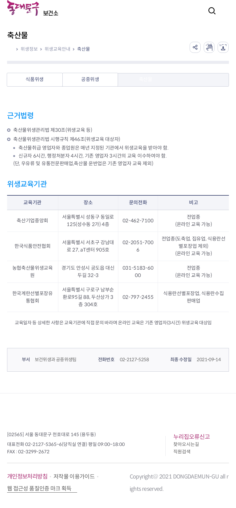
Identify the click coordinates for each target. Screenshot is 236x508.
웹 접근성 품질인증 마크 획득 (39, 488)
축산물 (83, 49)
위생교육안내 (57, 49)
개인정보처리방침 (27, 476)
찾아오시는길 (186, 444)
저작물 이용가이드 (74, 476)
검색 (210, 15)
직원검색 (182, 452)
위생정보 (29, 49)
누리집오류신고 (191, 436)
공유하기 (192, 47)
